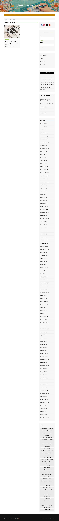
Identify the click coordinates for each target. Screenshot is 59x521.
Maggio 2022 (43, 267)
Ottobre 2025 (43, 145)
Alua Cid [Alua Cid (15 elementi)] (51, 428)
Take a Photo (43, 109)
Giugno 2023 (43, 227)
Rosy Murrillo (8, 44)
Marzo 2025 (43, 163)
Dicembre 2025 (43, 139)
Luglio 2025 (42, 151)
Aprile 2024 (42, 197)
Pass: (41, 42)
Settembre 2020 (43, 328)
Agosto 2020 (43, 332)
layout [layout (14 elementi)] (51, 472)
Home (6, 14)
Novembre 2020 (43, 322)
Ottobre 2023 (43, 215)
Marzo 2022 (43, 273)
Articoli (10, 14)
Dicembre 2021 (43, 283)
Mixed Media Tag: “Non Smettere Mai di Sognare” (45, 100)
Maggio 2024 (43, 194)
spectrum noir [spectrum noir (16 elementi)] (47, 500)
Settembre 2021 (43, 292)
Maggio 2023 (43, 230)
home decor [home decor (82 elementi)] (47, 467)
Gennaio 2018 (43, 390)
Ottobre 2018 (43, 387)
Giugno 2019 (43, 368)
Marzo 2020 (43, 347)
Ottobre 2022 (43, 252)
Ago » (44, 89)
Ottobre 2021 (43, 289)
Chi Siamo (20, 14)
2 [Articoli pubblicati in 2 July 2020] (47, 77)
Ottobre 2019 (43, 362)
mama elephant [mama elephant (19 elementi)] (47, 476)
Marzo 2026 (43, 129)
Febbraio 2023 (43, 240)
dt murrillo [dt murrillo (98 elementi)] (43, 450)
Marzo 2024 (43, 200)
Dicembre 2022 (43, 246)
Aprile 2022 (42, 270)
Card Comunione (43, 113)
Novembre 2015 (43, 402)
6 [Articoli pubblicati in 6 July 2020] (41, 79)
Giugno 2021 (43, 301)
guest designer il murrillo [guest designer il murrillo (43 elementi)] (47, 459)
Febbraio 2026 (43, 132)
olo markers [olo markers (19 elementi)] (44, 489)
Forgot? (42, 46)
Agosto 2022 (43, 258)
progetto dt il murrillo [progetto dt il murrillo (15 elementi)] (47, 494)
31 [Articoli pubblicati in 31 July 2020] (49, 87)
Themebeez (20, 518)
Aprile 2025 (42, 160)
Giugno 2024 (43, 191)
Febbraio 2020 (43, 350)
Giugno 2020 (43, 338)
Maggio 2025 (43, 157)
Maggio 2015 (43, 405)
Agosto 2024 (43, 185)
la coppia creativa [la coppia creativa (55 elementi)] (47, 469)
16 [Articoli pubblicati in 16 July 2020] (47, 82)
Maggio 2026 (43, 123)
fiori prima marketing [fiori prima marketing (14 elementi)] (47, 452)
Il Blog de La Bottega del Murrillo (29, 5)
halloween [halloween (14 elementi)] (47, 465)
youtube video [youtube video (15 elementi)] (47, 507)
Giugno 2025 (43, 154)
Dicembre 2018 (43, 384)
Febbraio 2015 (43, 411)
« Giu (41, 89)
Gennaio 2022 (43, 279)
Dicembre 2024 (43, 172)
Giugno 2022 (43, 264)
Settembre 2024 (43, 182)
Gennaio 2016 (43, 399)
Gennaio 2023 (43, 243)
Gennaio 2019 (43, 381)
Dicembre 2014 (43, 414)
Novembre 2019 (43, 359)
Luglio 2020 (42, 335)
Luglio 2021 (42, 298)
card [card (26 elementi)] (43, 430)
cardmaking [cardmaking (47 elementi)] (50, 430)
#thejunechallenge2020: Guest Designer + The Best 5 (11, 42)
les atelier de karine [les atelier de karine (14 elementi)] (47, 474)
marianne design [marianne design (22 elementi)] (47, 478)
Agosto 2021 (43, 295)
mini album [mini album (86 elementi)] (44, 480)
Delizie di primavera (44, 106)
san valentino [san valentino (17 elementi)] (47, 496)
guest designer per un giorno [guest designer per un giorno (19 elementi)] (47, 462)
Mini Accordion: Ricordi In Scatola (47, 103)
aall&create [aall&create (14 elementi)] (44, 428)
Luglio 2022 (42, 261)
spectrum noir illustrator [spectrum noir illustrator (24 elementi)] (47, 503)
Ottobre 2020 (43, 325)
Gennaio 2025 (43, 169)
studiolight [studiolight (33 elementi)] (44, 505)
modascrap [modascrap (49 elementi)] (47, 485)
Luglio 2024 (42, 188)
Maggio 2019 (43, 371)
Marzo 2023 (43, 237)
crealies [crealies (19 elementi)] (51, 439)
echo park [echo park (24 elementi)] (50, 450)
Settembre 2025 (43, 148)
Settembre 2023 (43, 218)
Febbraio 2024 (43, 203)
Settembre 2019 (43, 365)
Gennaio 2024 (43, 206)
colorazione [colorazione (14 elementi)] (44, 439)
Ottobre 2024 (43, 178)
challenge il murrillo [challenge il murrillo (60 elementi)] (47, 437)
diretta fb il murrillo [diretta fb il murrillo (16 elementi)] (47, 444)
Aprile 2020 (42, 344)
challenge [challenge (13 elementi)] (47, 435)
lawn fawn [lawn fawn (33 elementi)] (44, 472)
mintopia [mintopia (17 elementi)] (51, 480)
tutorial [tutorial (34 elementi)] (51, 505)
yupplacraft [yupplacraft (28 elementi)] (47, 509)
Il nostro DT (15, 14)
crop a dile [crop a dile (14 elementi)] (47, 441)
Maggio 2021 (43, 304)
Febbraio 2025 (43, 166)
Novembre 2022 (43, 249)
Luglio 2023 (42, 224)
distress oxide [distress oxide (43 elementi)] (47, 446)
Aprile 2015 (42, 408)
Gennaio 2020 (43, 353)
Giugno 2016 (43, 396)
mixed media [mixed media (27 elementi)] (47, 483)
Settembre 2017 (43, 393)
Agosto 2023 (43, 221)
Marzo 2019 (43, 374)
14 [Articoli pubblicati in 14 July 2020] (43, 82)
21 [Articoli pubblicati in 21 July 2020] (43, 84)
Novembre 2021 (43, 286)
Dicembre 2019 (43, 356)
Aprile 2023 (42, 234)
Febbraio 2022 (43, 276)
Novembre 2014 (43, 417)
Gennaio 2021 (43, 316)
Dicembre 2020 (43, 319)
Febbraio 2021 (43, 313)
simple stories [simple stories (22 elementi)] (47, 498)
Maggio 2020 (43, 341)
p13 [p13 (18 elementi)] (51, 489)
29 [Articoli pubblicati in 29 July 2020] (45, 87)
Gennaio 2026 (43, 136)
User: (41, 36)
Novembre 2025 (43, 142)
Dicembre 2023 (43, 209)
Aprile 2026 (42, 126)
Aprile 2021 (42, 307)
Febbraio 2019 (43, 377)
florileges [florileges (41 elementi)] (47, 455)
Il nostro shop (26, 14)
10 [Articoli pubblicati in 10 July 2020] (49, 79)
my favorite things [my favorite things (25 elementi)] (47, 487)
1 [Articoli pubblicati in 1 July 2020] (45, 77)
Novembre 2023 (43, 212)
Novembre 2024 (43, 175)
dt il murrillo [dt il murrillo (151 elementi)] (47, 448)
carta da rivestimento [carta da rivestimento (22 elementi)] (47, 433)
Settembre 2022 (43, 255)
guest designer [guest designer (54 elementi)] (47, 457)
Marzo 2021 (43, 310)
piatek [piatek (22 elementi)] (47, 491)
